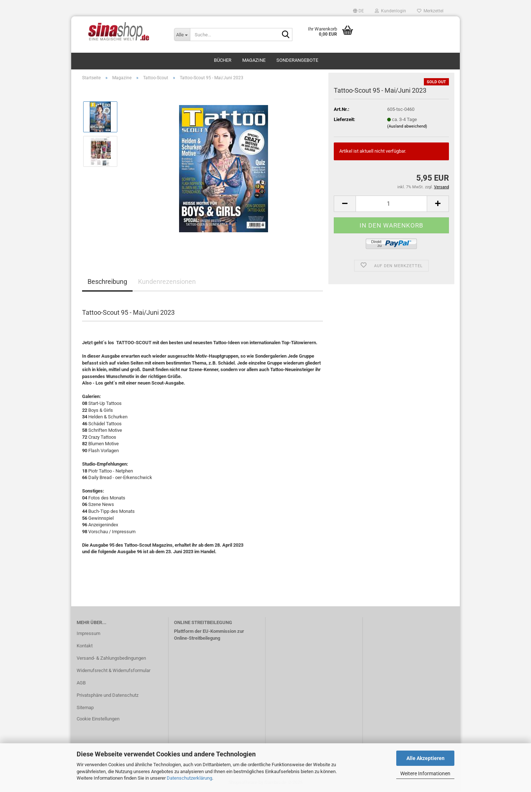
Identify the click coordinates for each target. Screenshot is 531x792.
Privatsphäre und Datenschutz (107, 695)
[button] (358, 10)
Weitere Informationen (425, 773)
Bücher (222, 60)
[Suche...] (182, 34)
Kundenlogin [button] (390, 10)
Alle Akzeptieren (425, 758)
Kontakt (85, 645)
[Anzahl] (391, 204)
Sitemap (85, 707)
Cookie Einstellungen (98, 718)
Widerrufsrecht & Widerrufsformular (113, 670)
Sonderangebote (297, 60)
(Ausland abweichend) (407, 126)
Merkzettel (430, 10)
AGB (81, 683)
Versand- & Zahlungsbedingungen (111, 658)
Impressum (88, 633)
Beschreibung (107, 281)
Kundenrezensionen (167, 281)
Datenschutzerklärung (189, 778)
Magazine (254, 60)
